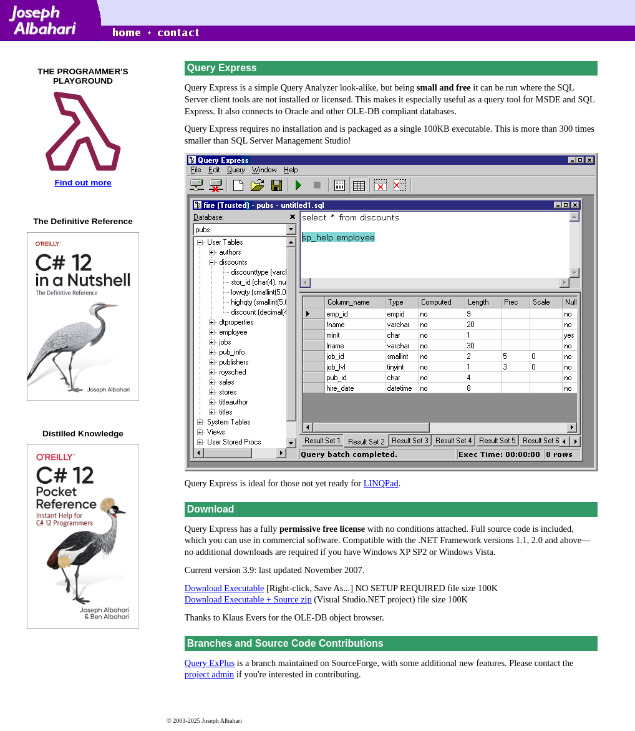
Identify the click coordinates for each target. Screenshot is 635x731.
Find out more (82, 182)
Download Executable (224, 588)
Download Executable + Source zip (248, 599)
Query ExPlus (210, 663)
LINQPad (381, 483)
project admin (210, 674)
